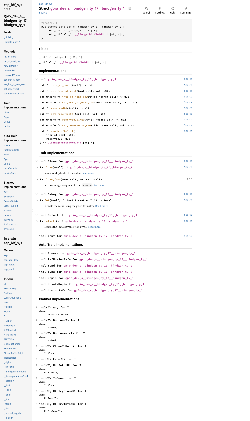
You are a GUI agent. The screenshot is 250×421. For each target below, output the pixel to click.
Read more (88, 173)
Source (43, 12)
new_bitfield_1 (62, 131)
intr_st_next (60, 85)
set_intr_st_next (64, 91)
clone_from (53, 179)
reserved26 (59, 108)
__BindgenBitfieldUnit (91, 34)
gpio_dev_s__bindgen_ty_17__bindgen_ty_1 (82, 79)
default (50, 221)
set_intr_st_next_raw (78, 102)
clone (49, 167)
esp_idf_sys (45, 3)
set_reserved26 (62, 113)
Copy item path (129, 8)
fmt (47, 200)
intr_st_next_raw (75, 96)
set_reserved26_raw (76, 125)
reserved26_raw (73, 119)
